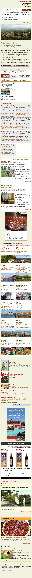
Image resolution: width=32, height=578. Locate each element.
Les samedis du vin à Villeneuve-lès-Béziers (15, 394)
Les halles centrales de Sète (23, 343)
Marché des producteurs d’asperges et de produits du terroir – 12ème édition (19, 366)
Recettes (16, 14)
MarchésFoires (28, 75)
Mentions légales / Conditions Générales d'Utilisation (10, 567)
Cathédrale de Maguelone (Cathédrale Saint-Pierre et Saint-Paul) (23, 271)
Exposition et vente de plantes (9, 402)
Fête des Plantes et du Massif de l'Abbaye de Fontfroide (15, 399)
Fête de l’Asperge (14, 364)
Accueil (4, 10)
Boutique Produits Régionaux (10, 19)
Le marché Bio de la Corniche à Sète (7, 343)
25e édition (12, 377)
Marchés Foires (25, 14)
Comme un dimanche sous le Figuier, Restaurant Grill (22, 114)
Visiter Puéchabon (4, 72)
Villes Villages (26, 10)
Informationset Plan (14, 79)
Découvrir (28, 181)
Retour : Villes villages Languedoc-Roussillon (15, 65)
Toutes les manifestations (22, 405)
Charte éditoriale (26, 4)
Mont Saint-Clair (6, 325)
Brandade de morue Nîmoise (10, 549)
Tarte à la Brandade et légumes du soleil (13, 537)
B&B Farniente (6, 187)
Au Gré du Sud (5, 87)
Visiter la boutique (27, 478)
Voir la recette (26, 543)
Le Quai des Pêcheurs (22, 288)
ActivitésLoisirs (21, 75)
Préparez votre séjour (25, 511)
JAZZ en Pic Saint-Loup (16, 376)
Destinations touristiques (21, 12)
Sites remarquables (7, 12)
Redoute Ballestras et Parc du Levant (7, 307)
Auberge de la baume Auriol (7, 113)
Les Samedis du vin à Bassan (18, 388)
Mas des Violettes (6, 152)
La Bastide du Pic (21, 139)
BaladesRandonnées (22, 72)
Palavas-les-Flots (6, 269)
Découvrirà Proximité (23, 79)
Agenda (11, 17)
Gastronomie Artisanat (14, 75)
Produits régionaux (7, 14)
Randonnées (17, 10)
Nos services (27, 6)
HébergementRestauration (5, 75)
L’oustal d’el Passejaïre (8, 139)
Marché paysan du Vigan (8, 251)
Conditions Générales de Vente (17, 567)
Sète (17, 306)
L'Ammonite (20, 126)
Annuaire (4, 17)
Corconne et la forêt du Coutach (23, 252)
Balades (9, 10)
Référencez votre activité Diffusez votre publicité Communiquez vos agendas (4, 569)
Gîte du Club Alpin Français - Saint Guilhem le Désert (8, 127)
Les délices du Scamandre (10, 163)
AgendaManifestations (5, 79)
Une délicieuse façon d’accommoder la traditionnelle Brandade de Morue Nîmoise (15, 540)
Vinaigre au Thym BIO (23, 468)
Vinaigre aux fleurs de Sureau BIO (8, 469)
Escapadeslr (16, 515)
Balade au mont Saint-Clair (23, 325)
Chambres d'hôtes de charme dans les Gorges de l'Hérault (8, 90)
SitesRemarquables (13, 72)
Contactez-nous (26, 3)
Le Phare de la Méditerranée (5, 288)
